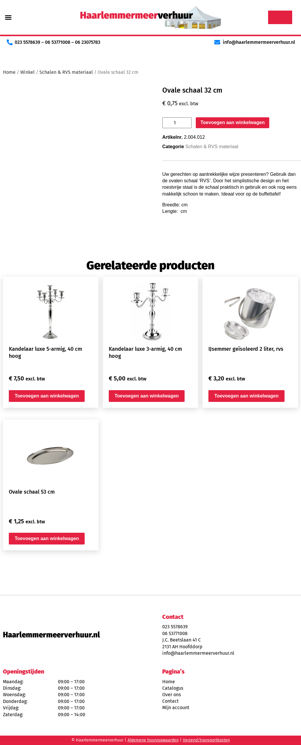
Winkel (27, 72)
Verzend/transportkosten (206, 740)
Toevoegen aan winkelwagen (232, 122)
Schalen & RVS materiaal (66, 72)
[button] (8, 17)
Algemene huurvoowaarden (153, 740)
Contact (170, 701)
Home (9, 72)
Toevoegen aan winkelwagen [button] (47, 395)
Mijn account (175, 707)
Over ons (171, 694)
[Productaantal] (177, 122)
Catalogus (172, 688)
